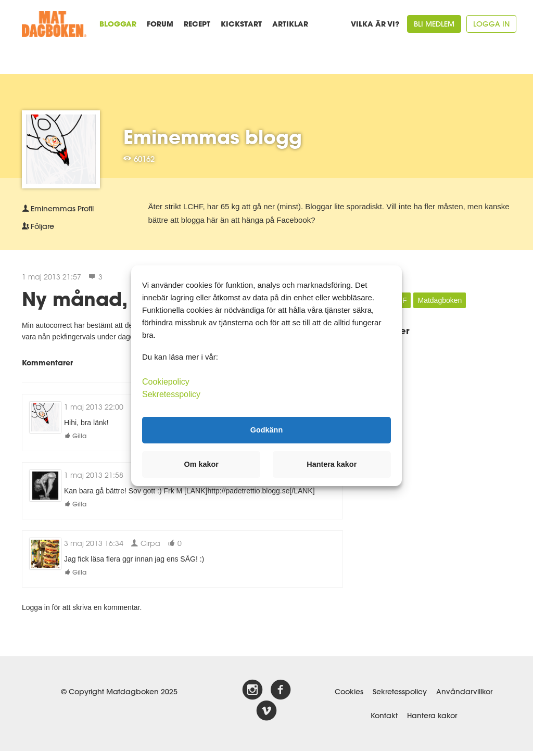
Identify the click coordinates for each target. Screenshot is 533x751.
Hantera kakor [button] (332, 464)
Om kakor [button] (201, 464)
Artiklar (290, 24)
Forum (160, 24)
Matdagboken (439, 300)
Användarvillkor (464, 691)
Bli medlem (434, 24)
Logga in (491, 24)
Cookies (349, 691)
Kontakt (384, 715)
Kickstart (241, 24)
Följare (38, 226)
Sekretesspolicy (400, 691)
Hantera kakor (432, 715)
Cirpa (145, 543)
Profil (58, 208)
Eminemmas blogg (212, 136)
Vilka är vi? (375, 24)
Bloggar (117, 24)
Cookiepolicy (165, 381)
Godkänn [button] (266, 430)
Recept (197, 24)
